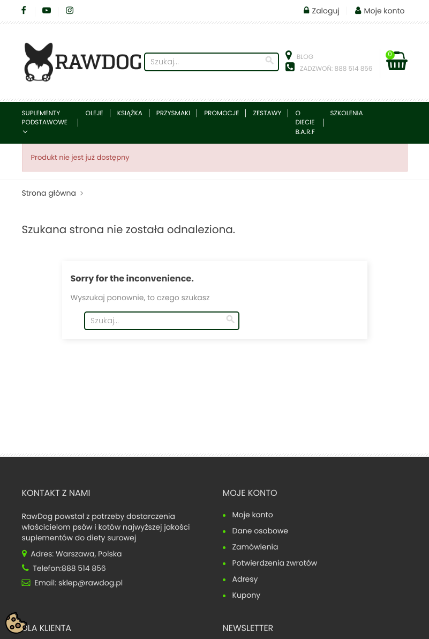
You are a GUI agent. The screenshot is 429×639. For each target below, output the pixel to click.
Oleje (94, 113)
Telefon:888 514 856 (64, 568)
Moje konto (250, 493)
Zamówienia (255, 547)
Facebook (23, 10)
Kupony (246, 595)
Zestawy (267, 113)
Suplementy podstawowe (45, 118)
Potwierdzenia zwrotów (275, 563)
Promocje (221, 113)
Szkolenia (346, 113)
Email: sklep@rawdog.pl (72, 582)
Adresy (245, 579)
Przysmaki (173, 113)
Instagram (69, 10)
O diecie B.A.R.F (304, 123)
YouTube (46, 10)
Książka (129, 113)
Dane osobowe (260, 531)
